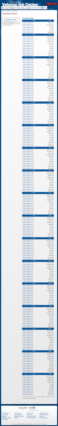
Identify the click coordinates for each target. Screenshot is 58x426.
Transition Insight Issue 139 (28, 189)
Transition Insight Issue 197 (28, 74)
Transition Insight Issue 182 (28, 104)
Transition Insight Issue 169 (28, 132)
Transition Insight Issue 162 (28, 145)
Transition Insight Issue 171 (28, 127)
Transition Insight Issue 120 (28, 226)
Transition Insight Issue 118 (28, 229)
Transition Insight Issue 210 (28, 50)
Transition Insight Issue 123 (28, 220)
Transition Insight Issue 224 (28, 24)
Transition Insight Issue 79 (28, 302)
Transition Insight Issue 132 (28, 203)
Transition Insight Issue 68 (28, 323)
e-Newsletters (15, 10)
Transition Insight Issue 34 (28, 387)
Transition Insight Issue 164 (28, 142)
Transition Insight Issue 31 (28, 392)
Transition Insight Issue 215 (28, 41)
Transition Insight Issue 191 (28, 86)
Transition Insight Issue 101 (28, 262)
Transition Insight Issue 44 (28, 368)
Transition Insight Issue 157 (28, 156)
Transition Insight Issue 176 (28, 114)
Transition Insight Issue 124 (28, 219)
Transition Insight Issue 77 (28, 307)
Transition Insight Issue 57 (28, 344)
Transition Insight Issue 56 (28, 345)
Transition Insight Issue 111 (28, 243)
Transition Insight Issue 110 (28, 245)
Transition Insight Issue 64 (28, 332)
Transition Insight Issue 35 (28, 386)
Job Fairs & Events (24, 8)
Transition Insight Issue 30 (28, 394)
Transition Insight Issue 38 (28, 380)
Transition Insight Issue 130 (28, 206)
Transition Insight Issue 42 (28, 371)
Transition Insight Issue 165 (28, 140)
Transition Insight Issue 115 (28, 234)
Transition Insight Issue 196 (28, 76)
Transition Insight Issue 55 (28, 347)
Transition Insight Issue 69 (28, 321)
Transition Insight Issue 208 (28, 53)
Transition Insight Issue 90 (28, 281)
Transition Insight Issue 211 (28, 48)
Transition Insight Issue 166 (28, 139)
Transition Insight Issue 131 (28, 205)
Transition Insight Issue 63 (28, 334)
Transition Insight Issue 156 (28, 158)
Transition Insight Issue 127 (28, 212)
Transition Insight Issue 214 (28, 43)
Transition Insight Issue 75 (28, 311)
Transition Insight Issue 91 (28, 279)
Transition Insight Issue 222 (28, 27)
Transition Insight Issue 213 (28, 45)
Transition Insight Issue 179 (28, 109)
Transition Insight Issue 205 (28, 60)
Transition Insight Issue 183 (28, 100)
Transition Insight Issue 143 (28, 182)
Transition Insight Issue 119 (28, 227)
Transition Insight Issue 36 (28, 384)
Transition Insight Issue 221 (28, 29)
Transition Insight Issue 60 (28, 339)
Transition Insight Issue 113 (28, 240)
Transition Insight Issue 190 (28, 88)
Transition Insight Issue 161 (28, 149)
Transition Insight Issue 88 (28, 287)
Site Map (16, 417)
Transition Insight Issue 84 (28, 293)
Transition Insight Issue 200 (28, 69)
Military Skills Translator (19, 416)
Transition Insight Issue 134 (28, 200)
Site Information (18, 413)
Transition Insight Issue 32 (28, 391)
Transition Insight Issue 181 (28, 106)
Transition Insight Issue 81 (28, 299)
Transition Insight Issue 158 (28, 154)
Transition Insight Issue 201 (28, 67)
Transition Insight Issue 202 (28, 66)
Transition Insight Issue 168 (28, 135)
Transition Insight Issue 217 (28, 38)
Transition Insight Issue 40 (28, 377)
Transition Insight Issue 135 (28, 198)
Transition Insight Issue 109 (28, 246)
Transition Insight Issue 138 (28, 191)
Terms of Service (41, 424)
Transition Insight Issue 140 (28, 187)
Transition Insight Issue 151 (28, 166)
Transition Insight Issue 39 (28, 379)
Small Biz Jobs (19, 8)
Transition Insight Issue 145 (28, 179)
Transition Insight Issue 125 (28, 217)
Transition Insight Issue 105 (28, 253)
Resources (34, 7)
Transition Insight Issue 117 (28, 231)
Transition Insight (10, 22)
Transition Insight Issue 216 (28, 39)
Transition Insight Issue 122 (28, 222)
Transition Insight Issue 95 (28, 273)
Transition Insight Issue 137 (28, 194)
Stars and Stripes (6, 413)
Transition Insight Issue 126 (28, 213)
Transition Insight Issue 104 (28, 255)
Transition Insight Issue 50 (28, 358)
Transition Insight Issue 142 (28, 184)
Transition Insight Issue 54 (28, 349)
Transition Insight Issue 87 (28, 288)
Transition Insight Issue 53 (28, 353)
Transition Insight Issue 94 (28, 274)
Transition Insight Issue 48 (28, 361)
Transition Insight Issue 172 (28, 121)
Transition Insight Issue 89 (28, 285)
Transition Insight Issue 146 (28, 177)
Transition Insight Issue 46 (28, 365)
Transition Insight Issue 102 (28, 258)
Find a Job (7, 8)
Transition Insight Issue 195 (28, 78)
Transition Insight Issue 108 (28, 248)
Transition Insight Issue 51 (28, 356)
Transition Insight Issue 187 (28, 93)
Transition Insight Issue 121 (28, 224)
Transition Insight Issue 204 (28, 62)
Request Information (44, 417)
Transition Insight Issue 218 (28, 36)
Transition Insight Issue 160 (28, 151)
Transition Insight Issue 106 (28, 252)
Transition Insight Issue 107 (28, 250)
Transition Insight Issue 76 (28, 309)
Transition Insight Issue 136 (28, 196)
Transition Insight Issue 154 (28, 161)
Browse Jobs (29, 414)
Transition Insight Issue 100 (28, 264)
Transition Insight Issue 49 (28, 360)
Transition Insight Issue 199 (28, 71)
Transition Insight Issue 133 (28, 201)
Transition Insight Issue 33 (28, 389)
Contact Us (5, 416)
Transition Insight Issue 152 (28, 165)
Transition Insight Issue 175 (28, 116)
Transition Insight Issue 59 (28, 340)
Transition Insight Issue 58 (28, 342)
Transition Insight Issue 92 (28, 278)
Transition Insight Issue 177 (28, 113)
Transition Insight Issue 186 (28, 95)
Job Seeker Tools (30, 413)
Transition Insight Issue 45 (28, 366)
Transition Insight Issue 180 (28, 107)
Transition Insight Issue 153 (28, 163)
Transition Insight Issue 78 (28, 304)
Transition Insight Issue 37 (28, 382)
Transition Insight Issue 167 (28, 137)
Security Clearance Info (31, 417)
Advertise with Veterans (44, 414)
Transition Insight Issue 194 (28, 81)
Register (49, 3)
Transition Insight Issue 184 (28, 98)
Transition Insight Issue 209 (28, 52)
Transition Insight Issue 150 (28, 168)
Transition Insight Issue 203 (28, 64)
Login (54, 3)
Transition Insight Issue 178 (28, 111)
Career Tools (3, 8)
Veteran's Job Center (7, 10)
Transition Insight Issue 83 (28, 295)
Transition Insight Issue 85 (28, 292)
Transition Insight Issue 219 (28, 32)
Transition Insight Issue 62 (28, 335)
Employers (39, 7)
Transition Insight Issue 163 (28, 144)
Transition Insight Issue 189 (28, 90)
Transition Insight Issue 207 (28, 55)
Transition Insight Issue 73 (28, 314)
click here (33, 398)
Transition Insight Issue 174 (28, 118)
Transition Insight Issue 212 (28, 46)
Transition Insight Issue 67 (28, 325)
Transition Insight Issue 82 (28, 297)
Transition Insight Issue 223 (28, 25)
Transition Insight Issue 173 (28, 119)
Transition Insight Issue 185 (28, 97)
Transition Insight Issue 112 (28, 241)
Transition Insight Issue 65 (28, 330)
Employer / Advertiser (44, 413)
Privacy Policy (5, 419)
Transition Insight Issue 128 (28, 210)
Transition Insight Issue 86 (28, 290)
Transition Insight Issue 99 (28, 266)
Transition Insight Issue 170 (28, 130)
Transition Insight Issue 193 (28, 83)
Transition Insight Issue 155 (28, 159)
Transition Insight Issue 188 (28, 92)
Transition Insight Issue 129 (28, 208)
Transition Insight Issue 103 (28, 257)
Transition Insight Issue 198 (28, 72)
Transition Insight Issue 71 (28, 318)
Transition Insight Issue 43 (28, 370)
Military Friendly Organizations (13, 8)
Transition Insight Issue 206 (28, 59)
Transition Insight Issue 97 (28, 269)
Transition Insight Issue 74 (28, 313)
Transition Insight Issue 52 (28, 354)
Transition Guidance (29, 7)
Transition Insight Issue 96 (28, 271)
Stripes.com (45, 7)
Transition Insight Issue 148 (28, 174)
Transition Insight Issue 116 (28, 232)
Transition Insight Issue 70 (28, 319)
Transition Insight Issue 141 (28, 185)
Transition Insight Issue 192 (28, 85)
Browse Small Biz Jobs (31, 416)
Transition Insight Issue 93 (28, 276)
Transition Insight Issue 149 (28, 172)
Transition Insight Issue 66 (28, 326)
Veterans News (5, 414)
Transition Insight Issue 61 (28, 337)
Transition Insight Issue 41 (28, 375)
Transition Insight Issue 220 (28, 31)
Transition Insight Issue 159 (28, 153)
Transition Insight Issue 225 (28, 22)
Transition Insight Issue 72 (28, 316)
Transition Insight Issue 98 (28, 267)
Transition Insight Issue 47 (28, 363)
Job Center (42, 416)
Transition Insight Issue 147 (28, 175)
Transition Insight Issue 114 (28, 236)
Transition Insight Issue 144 (28, 180)
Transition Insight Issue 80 (28, 300)
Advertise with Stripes (7, 417)
